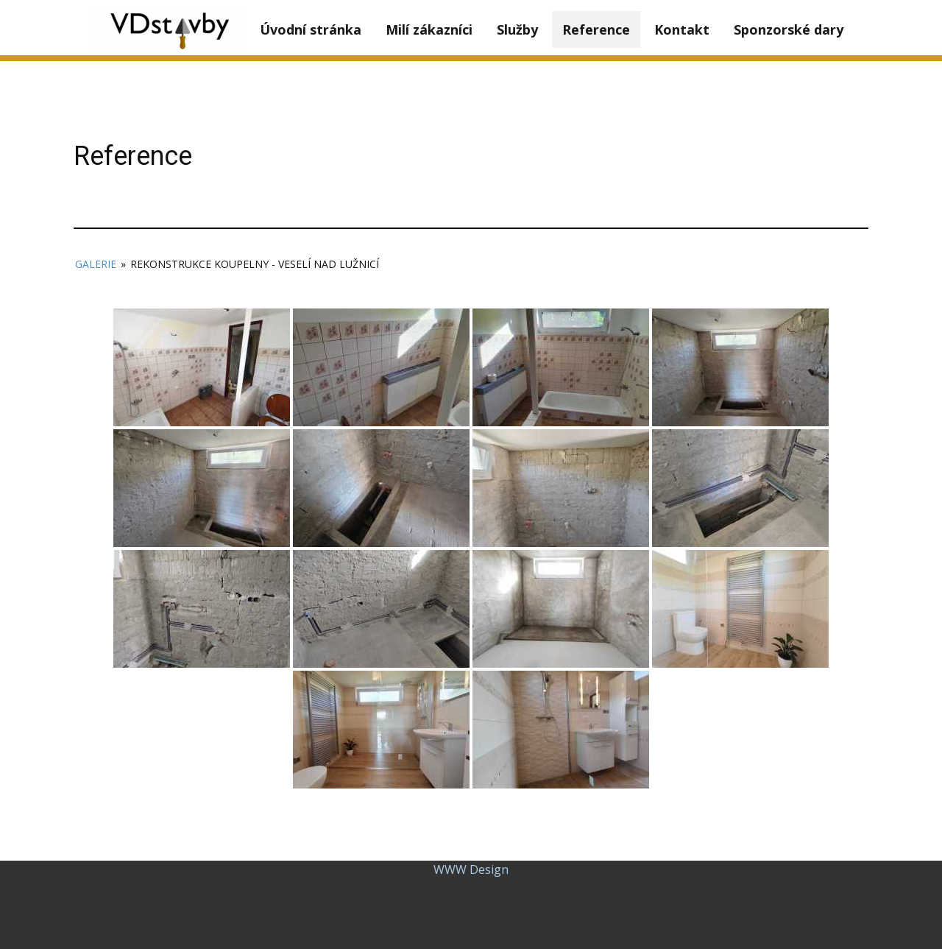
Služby (517, 29)
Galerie (95, 264)
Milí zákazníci (429, 29)
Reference (596, 29)
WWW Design (471, 869)
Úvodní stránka (310, 29)
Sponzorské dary (788, 29)
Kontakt (681, 29)
